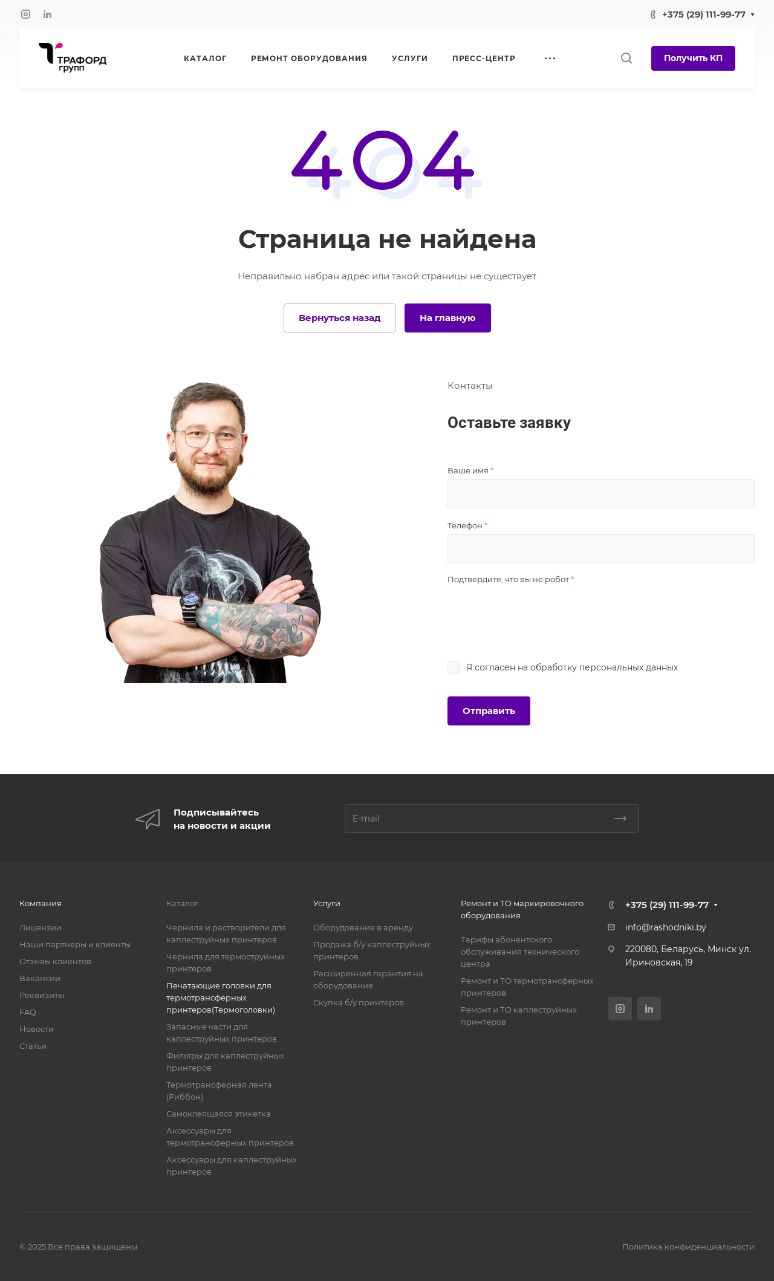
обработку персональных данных (604, 667)
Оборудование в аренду (363, 927)
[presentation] (539, 611)
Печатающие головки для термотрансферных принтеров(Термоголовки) (220, 997)
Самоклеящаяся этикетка (218, 1113)
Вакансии (39, 978)
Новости (36, 1029)
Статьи (33, 1046)
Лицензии (40, 927)
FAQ (27, 1012)
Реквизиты (41, 995)
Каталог (182, 903)
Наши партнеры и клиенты (75, 944)
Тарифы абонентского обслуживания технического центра (520, 951)
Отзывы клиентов (55, 961)
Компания (40, 903)
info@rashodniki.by (665, 927)
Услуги (326, 903)
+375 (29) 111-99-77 (704, 14)
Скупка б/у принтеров (358, 1002)
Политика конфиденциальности (688, 1246)
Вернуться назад (340, 317)
